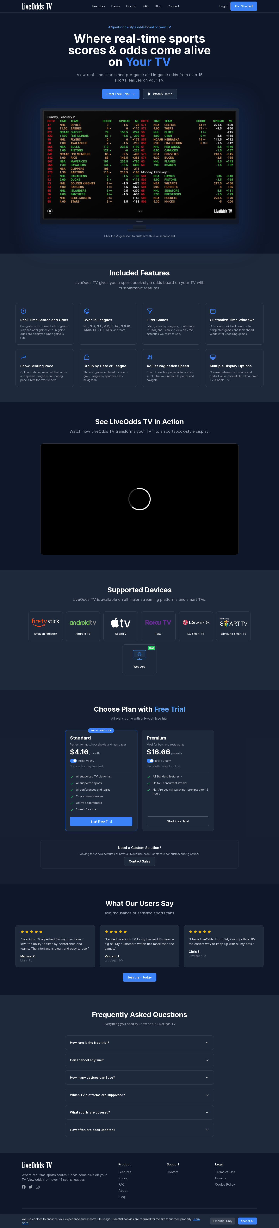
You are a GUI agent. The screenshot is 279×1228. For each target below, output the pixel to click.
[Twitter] (31, 1187)
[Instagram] (38, 1187)
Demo (115, 6)
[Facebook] (24, 1187)
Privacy (220, 1178)
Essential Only (222, 1221)
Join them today (139, 977)
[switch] (73, 761)
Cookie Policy (225, 1184)
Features (98, 6)
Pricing (131, 6)
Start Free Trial (121, 94)
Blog (158, 6)
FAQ (145, 6)
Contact (173, 6)
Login (223, 6)
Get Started (244, 6)
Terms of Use (225, 1172)
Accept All (247, 1221)
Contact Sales (139, 861)
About (122, 1191)
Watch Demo (159, 94)
